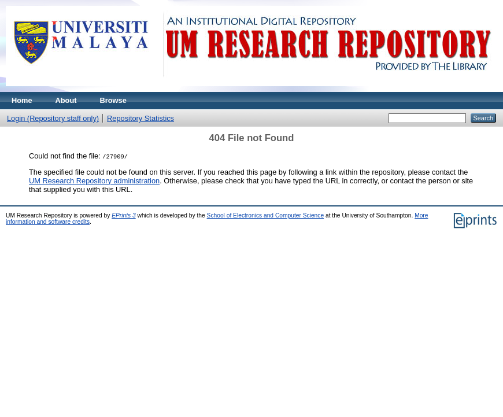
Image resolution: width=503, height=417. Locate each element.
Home (22, 100)
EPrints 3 (124, 215)
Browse (113, 100)
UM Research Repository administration (94, 180)
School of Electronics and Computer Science (265, 215)
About (66, 100)
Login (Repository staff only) (53, 118)
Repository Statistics (140, 118)
